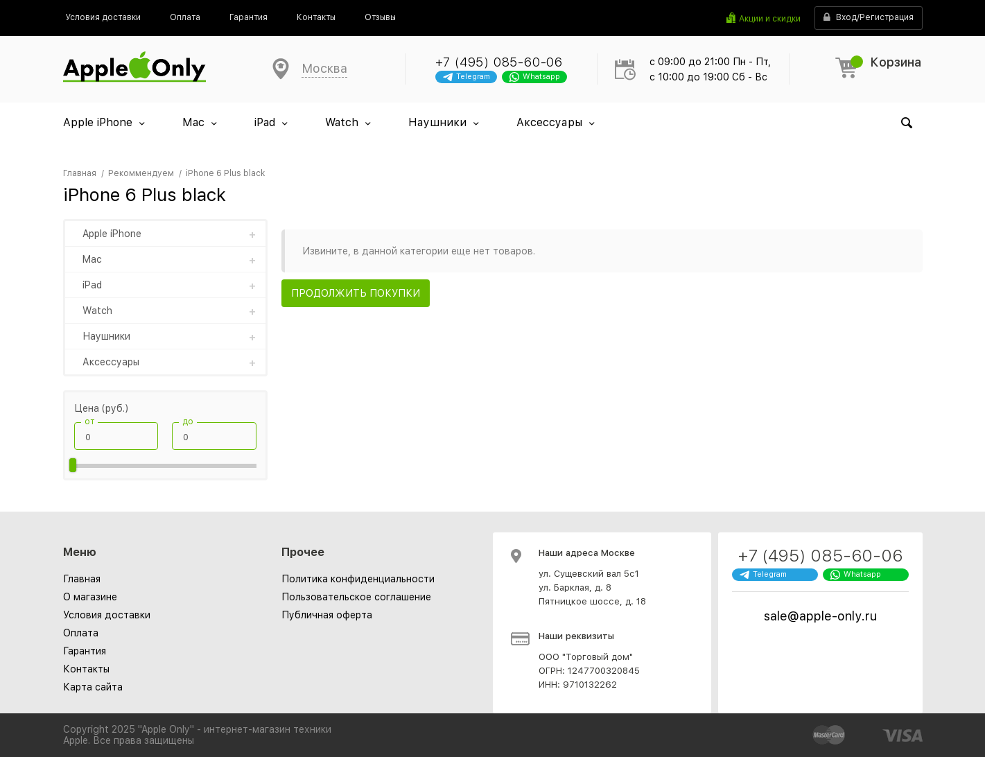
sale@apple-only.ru (820, 616)
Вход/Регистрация (868, 18)
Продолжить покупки (355, 293)
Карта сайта (93, 687)
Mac (193, 122)
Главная (82, 578)
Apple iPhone (97, 122)
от (89, 421)
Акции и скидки (770, 19)
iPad (264, 122)
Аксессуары (549, 122)
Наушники (437, 122)
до (187, 421)
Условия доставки (106, 614)
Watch (341, 122)
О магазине (90, 596)
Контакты (86, 669)
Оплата (80, 632)
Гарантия (84, 650)
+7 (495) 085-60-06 (499, 62)
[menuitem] (103, 17)
